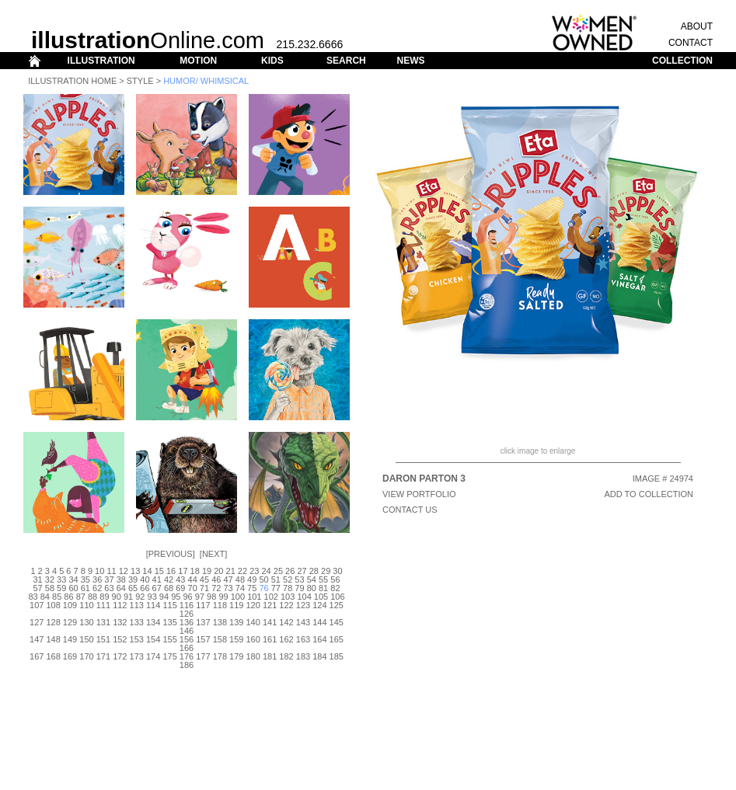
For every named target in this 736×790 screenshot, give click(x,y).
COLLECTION (682, 60)
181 (270, 656)
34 (73, 579)
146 (187, 630)
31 (37, 579)
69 (180, 588)
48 (240, 579)
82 (335, 588)
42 (168, 579)
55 (323, 579)
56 (335, 579)
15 (159, 571)
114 (153, 605)
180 (253, 656)
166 (187, 648)
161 (270, 639)
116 (187, 605)
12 (123, 571)
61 (85, 588)
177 (203, 656)
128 (53, 622)
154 (153, 639)
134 (153, 622)
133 (137, 622)
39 (133, 579)
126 (187, 613)
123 (303, 605)
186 (187, 665)
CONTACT (690, 42)
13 (135, 571)
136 (187, 622)
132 (120, 622)
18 (195, 571)
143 (303, 622)
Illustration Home (72, 80)
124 (319, 605)
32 (49, 579)
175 (169, 656)
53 (299, 579)
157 (203, 639)
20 (218, 571)
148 (53, 639)
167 (37, 656)
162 (286, 639)
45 (204, 579)
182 (286, 656)
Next (213, 554)
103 (288, 596)
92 (140, 596)
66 (144, 588)
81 (323, 588)
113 (137, 605)
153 (137, 639)
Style (140, 80)
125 (337, 605)
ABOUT (697, 26)
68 (168, 588)
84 (45, 596)
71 (204, 588)
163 (303, 639)
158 (220, 639)
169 (70, 656)
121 (270, 605)
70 (192, 588)
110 (86, 605)
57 (37, 588)
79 (299, 588)
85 (56, 596)
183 (303, 656)
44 (192, 579)
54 (311, 579)
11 (111, 571)
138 (220, 622)
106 (337, 596)
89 (104, 596)
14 (147, 571)
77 (276, 588)
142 (286, 622)
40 (144, 579)
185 (337, 656)
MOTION (198, 60)
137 (203, 622)
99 (223, 596)
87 (80, 596)
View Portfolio (419, 494)
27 (301, 571)
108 (53, 605)
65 (133, 588)
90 (116, 596)
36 (97, 579)
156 (187, 639)
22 (242, 571)
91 (128, 596)
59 (61, 588)
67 (157, 588)
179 (236, 656)
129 (70, 622)
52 (287, 579)
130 (86, 622)
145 (337, 622)
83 (32, 596)
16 (171, 571)
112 (120, 605)
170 (86, 656)
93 (152, 596)
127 (37, 622)
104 (304, 596)
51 (276, 579)
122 (286, 605)
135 (169, 622)
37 (108, 579)
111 (103, 605)
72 (216, 588)
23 (254, 571)
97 (199, 596)
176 (187, 656)
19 (206, 571)
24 (265, 571)
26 (290, 571)
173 (137, 656)
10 (99, 571)
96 (187, 596)
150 (86, 639)
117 (203, 605)
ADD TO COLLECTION (648, 494)
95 (175, 596)
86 (68, 596)
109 (70, 605)
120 (253, 605)
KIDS (272, 60)
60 (73, 588)
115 (169, 605)
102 (271, 596)
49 (251, 579)
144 (319, 622)
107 (37, 605)
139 (236, 622)
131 (103, 622)
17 (182, 571)
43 (180, 579)
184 (319, 656)
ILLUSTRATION (101, 60)
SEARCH (346, 60)
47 (227, 579)
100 (238, 596)
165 (337, 639)
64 (121, 588)
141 (270, 622)
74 (240, 588)
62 (97, 588)
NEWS (410, 60)
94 (164, 596)
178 (220, 656)
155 (169, 639)
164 (319, 639)
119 (236, 605)
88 (92, 596)
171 (103, 656)
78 (287, 588)
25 (278, 571)
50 (263, 579)
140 (253, 622)
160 (253, 639)
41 (157, 579)
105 (321, 596)
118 (220, 605)
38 (121, 579)
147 (37, 639)
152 (120, 639)
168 (53, 656)
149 (70, 639)
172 (120, 656)
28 (314, 571)
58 (49, 588)
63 (108, 588)
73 (227, 588)
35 (85, 579)
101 (254, 596)
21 (230, 571)
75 (251, 588)
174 (153, 656)
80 (311, 588)
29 (325, 571)
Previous (170, 554)
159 (236, 639)
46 (216, 579)
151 (103, 639)
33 (61, 579)
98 (211, 596)
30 (337, 571)
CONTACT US (410, 509)
